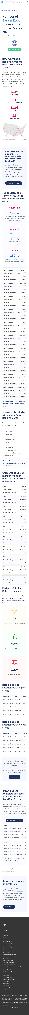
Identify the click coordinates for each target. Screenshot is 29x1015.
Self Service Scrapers (8, 977)
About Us (5, 935)
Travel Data (6, 981)
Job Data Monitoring (8, 960)
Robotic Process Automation (10, 950)
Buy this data (14, 49)
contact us (20, 891)
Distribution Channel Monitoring (11, 968)
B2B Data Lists (7, 985)
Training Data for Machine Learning (12, 966)
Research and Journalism (9, 954)
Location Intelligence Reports (9, 10)
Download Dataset (13, 183)
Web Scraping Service (8, 962)
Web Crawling (6, 945)
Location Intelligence (8, 947)
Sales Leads (6, 983)
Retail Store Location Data (9, 964)
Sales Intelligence (7, 952)
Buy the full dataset (14, 820)
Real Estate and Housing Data (10, 971)
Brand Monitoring (7, 949)
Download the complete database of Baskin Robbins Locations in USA (13, 795)
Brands (15, 12)
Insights (5, 989)
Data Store (6, 975)
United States (7, 12)
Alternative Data (7, 941)
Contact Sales (14, 777)
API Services (6, 958)
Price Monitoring (7, 943)
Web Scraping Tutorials (9, 987)
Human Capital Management (10, 970)
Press (4, 937)
